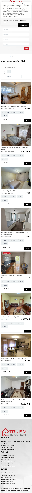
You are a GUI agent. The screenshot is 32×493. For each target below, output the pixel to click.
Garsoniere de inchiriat (7, 473)
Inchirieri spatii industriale (8, 483)
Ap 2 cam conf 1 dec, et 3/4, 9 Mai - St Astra (12, 317)
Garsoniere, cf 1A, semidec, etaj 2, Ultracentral (13, 106)
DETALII (27, 120)
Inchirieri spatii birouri (7, 481)
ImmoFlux (27, 490)
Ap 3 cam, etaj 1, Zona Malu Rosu (9, 191)
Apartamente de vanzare (8, 457)
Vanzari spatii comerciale (8, 462)
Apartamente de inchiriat (8, 475)
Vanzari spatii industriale (8, 466)
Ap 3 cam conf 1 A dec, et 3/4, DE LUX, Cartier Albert (14, 358)
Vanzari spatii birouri (7, 464)
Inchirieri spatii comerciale (8, 479)
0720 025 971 (9, 447)
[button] (16, 29)
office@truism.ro (11, 449)
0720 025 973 (11, 445)
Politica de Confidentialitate (10, 21)
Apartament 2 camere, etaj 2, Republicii (11, 275)
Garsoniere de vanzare (7, 455)
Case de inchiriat (6, 477)
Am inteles (24, 25)
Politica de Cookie (15, 490)
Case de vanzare (6, 460)
